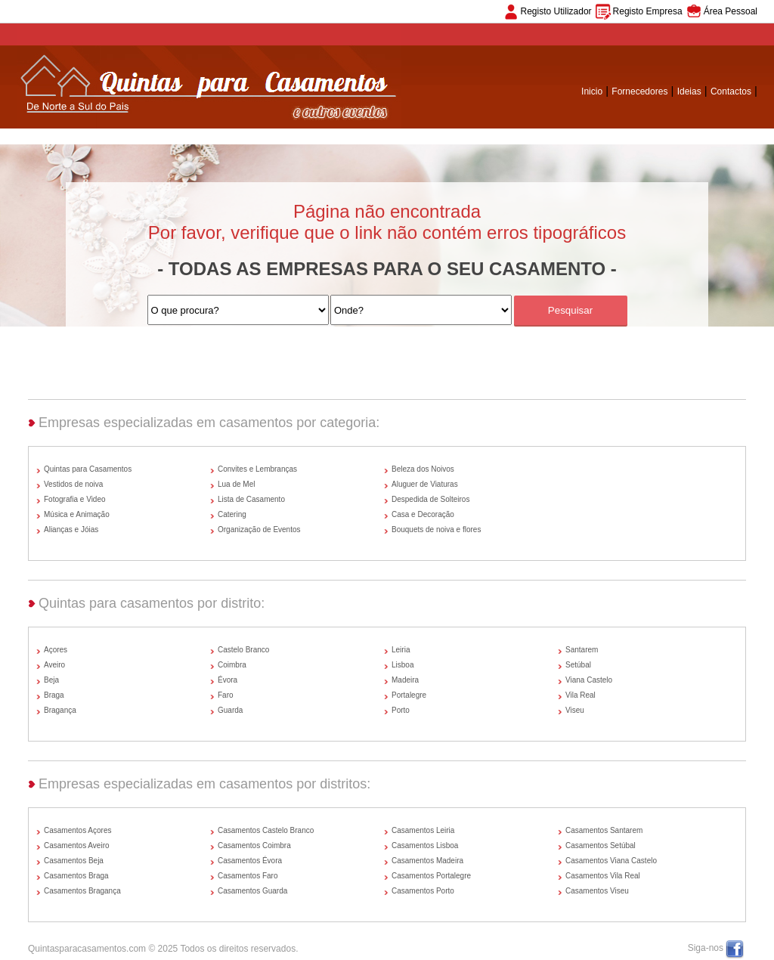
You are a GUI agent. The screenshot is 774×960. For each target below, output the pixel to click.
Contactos (731, 91)
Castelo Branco (243, 650)
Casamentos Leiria (423, 830)
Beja (51, 680)
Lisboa (402, 665)
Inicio (591, 91)
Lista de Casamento (251, 499)
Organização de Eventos (259, 529)
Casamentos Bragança (82, 891)
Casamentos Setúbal (600, 845)
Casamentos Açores (78, 830)
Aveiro (54, 665)
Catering (232, 514)
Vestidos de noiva (73, 484)
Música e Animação (77, 514)
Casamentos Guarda (252, 891)
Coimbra (232, 665)
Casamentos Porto (423, 891)
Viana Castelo (588, 680)
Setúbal (578, 665)
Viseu (574, 710)
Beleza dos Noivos (423, 469)
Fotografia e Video (75, 499)
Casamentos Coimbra (254, 845)
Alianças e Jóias (71, 529)
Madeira (405, 680)
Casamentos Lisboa (425, 845)
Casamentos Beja (74, 860)
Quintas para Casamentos (88, 469)
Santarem (581, 650)
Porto (401, 710)
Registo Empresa (648, 11)
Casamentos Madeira (427, 860)
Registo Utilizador (556, 11)
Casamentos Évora (250, 860)
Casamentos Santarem (603, 830)
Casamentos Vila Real (602, 876)
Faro (226, 695)
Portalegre (409, 695)
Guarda (230, 710)
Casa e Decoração (423, 514)
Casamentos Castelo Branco (266, 830)
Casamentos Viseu (597, 891)
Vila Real (580, 695)
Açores (55, 650)
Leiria (401, 650)
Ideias (689, 91)
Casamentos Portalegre (431, 876)
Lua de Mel (236, 484)
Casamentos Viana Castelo (611, 860)
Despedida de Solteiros (430, 499)
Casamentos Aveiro (77, 845)
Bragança (60, 710)
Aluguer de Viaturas (425, 484)
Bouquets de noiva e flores (436, 529)
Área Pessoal (730, 11)
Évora (227, 680)
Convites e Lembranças (257, 469)
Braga (54, 695)
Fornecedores (639, 91)
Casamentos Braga (76, 876)
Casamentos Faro (247, 876)
